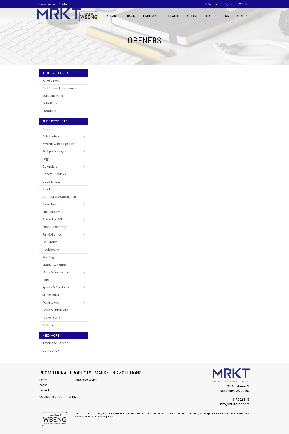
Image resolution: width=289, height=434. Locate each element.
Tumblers (49, 111)
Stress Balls (50, 295)
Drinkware (153, 18)
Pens (226, 18)
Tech (211, 18)
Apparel (113, 18)
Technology (51, 302)
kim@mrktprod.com (235, 404)
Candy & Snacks (54, 174)
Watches (48, 325)
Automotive (50, 136)
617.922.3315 (241, 400)
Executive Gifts (53, 219)
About (52, 4)
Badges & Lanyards (56, 151)
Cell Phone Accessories (59, 88)
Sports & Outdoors (55, 287)
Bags (132, 18)
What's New (50, 81)
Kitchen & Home (54, 265)
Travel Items (51, 318)
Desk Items (50, 204)
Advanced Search (55, 343)
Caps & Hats (51, 181)
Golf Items (50, 242)
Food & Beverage (54, 227)
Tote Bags (49, 103)
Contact (64, 4)
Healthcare (50, 249)
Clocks (47, 189)
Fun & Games (52, 234)
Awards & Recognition (58, 144)
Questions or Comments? (57, 397)
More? (243, 18)
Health (175, 18)
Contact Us (50, 350)
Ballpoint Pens (52, 96)
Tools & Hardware (55, 310)
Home (42, 4)
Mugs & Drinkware (55, 272)
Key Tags (48, 257)
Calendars (49, 166)
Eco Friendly (51, 212)
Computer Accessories (59, 197)
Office (193, 18)
